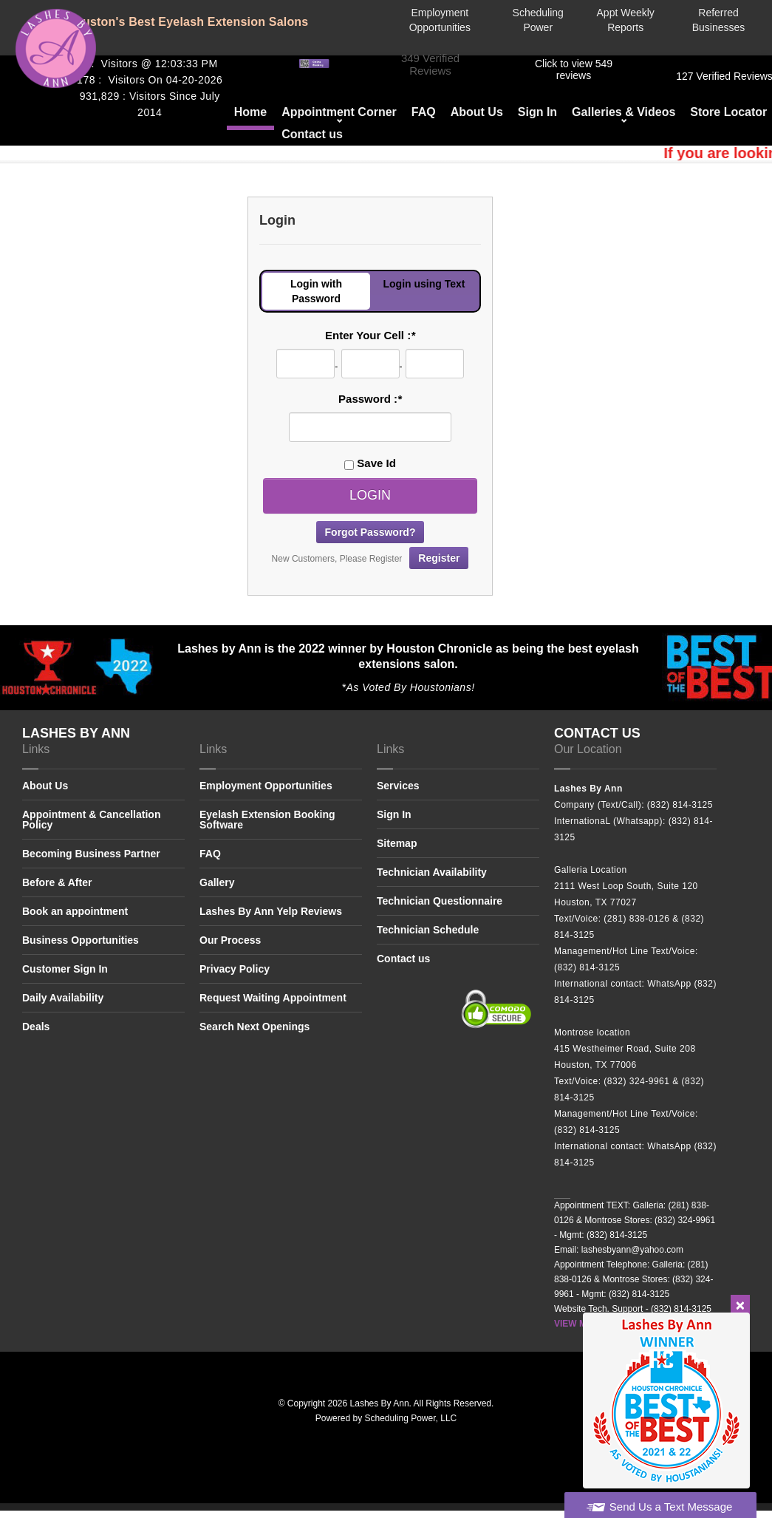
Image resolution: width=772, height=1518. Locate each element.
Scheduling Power (538, 20)
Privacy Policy (234, 969)
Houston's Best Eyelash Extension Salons (187, 22)
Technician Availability (432, 872)
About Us (477, 112)
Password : (370, 398)
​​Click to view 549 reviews (573, 69)
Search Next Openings (254, 1026)
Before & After (57, 882)
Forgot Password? (370, 532)
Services (398, 786)
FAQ (423, 112)
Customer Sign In (65, 969)
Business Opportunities (80, 940)
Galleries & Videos (623, 112)
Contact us (312, 134)
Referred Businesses (718, 20)
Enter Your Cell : (370, 335)
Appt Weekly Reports (626, 20)
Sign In (537, 112)
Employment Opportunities (440, 20)
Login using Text (424, 284)
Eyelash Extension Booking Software (267, 820)
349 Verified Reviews (430, 64)
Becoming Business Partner (91, 854)
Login (370, 495)
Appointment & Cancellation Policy (91, 820)
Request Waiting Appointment (272, 998)
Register (439, 558)
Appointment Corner (339, 112)
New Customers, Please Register (370, 558)
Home (250, 112)
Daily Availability (62, 998)
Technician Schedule (428, 930)
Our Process (230, 940)
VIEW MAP (576, 1323)
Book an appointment (75, 911)
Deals (35, 1026)
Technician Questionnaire (439, 901)
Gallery (216, 882)
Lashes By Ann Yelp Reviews (270, 911)
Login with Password (316, 291)
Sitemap (397, 843)
